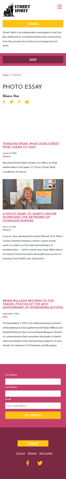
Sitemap (32, 453)
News (5, 316)
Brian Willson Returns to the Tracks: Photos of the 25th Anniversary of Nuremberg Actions (33, 304)
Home (6, 74)
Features (7, 156)
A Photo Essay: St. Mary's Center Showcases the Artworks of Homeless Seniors (29, 217)
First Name (11, 374)
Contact (20, 453)
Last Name (11, 386)
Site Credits (46, 453)
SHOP (33, 59)
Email (8, 398)
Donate (33, 24)
